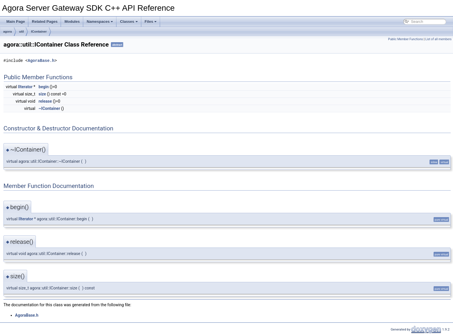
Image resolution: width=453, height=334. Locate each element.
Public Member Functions (405, 39)
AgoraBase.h (41, 60)
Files (151, 21)
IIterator (25, 86)
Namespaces (100, 21)
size (42, 94)
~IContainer (49, 108)
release (45, 101)
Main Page (15, 21)
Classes (129, 21)
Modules (72, 21)
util (21, 31)
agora (7, 31)
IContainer (39, 31)
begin (44, 86)
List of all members (438, 39)
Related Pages (44, 21)
